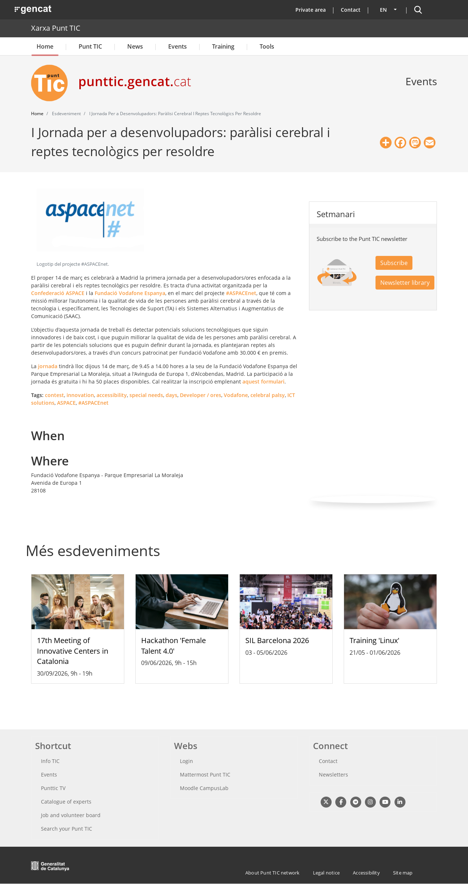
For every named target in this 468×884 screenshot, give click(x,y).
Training (223, 46)
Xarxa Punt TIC (55, 28)
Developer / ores (200, 395)
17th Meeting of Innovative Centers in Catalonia (72, 650)
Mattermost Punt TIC (205, 774)
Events (177, 46)
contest (54, 395)
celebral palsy (267, 395)
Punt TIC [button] (90, 46)
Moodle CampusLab (204, 788)
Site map (403, 872)
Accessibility (366, 872)
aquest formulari (263, 381)
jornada (47, 366)
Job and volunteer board (71, 815)
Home (45, 46)
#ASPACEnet (241, 293)
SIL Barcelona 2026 (277, 640)
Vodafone (236, 395)
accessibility (112, 395)
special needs (146, 395)
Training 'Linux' (374, 640)
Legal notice (326, 872)
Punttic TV (53, 788)
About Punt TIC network (272, 872)
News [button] (135, 46)
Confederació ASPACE (57, 293)
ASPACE (66, 402)
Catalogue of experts (66, 801)
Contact (351, 9)
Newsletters (333, 774)
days (171, 395)
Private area (310, 9)
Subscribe (394, 263)
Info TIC (50, 761)
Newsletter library (405, 283)
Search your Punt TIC (66, 828)
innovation (80, 395)
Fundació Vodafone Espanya (130, 293)
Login (186, 761)
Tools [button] (267, 46)
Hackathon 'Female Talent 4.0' (173, 645)
